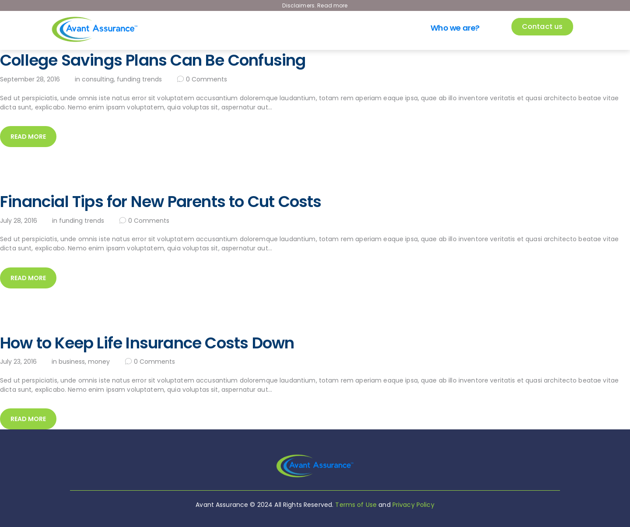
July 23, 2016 (18, 361)
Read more (28, 136)
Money (99, 361)
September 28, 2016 (30, 79)
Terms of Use (356, 504)
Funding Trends (139, 79)
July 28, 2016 (18, 220)
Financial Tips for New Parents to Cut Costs (161, 201)
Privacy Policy (413, 504)
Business (72, 361)
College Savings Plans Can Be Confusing (153, 60)
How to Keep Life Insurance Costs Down (147, 343)
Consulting (98, 79)
